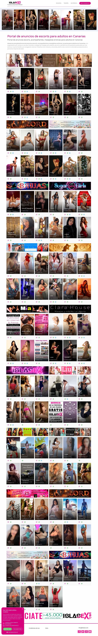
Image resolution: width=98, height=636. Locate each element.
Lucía (66, 577)
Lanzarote (24, 421)
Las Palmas (25, 334)
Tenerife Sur (39, 272)
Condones (39, 331)
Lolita (66, 454)
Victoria (66, 542)
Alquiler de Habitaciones (12, 233)
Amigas (10, 419)
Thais (52, 173)
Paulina (81, 296)
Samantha (39, 393)
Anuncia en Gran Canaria (55, 418)
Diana (40, 25)
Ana (80, 542)
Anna (9, 516)
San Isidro (81, 421)
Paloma (38, 454)
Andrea (81, 234)
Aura (16, 25)
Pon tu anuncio (85, 3)
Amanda (24, 542)
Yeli (37, 234)
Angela (38, 173)
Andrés (81, 516)
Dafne (66, 147)
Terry (9, 480)
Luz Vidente (68, 419)
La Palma (81, 149)
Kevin (23, 577)
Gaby (23, 234)
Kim (23, 454)
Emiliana (67, 331)
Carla (80, 173)
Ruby (80, 357)
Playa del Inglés (12, 605)
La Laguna (39, 113)
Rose (9, 85)
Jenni (9, 296)
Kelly (51, 577)
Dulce (38, 296)
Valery (52, 208)
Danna (52, 542)
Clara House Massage (40, 110)
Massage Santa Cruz (83, 110)
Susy (23, 147)
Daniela (53, 25)
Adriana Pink (40, 603)
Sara (4, 25)
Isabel (52, 480)
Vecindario (11, 457)
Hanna (10, 603)
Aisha (80, 270)
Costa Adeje (19, 28)
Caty (9, 577)
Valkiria (81, 480)
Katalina (81, 147)
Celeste (66, 393)
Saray (38, 147)
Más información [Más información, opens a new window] (6, 620)
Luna (51, 357)
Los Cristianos (7, 28)
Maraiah (66, 357)
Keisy (88, 25)
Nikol (66, 516)
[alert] (13, 620)
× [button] (22, 609)
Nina (65, 270)
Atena (66, 173)
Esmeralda (82, 454)
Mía (23, 85)
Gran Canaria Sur (83, 298)
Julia (51, 296)
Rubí (80, 419)
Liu (37, 270)
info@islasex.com (83, 628)
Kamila (24, 393)
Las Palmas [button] (74, 3)
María (23, 516)
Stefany (52, 516)
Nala (51, 85)
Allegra (52, 331)
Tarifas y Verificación (39, 356)
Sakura (10, 357)
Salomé (52, 270)
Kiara (51, 603)
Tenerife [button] (66, 3)
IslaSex (10, 331)
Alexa (80, 393)
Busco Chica (83, 85)
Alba (80, 208)
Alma (64, 25)
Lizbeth (10, 208)
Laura (38, 516)
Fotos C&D (11, 111)
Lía (65, 296)
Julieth (24, 296)
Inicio (46, 628)
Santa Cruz (55, 28)
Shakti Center (26, 331)
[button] (13, 632)
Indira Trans (25, 603)
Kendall (24, 419)
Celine (66, 208)
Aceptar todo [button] (7, 629)
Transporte (25, 480)
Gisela (9, 454)
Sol (80, 331)
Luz (28, 25)
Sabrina (52, 234)
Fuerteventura (54, 395)
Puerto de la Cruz (69, 395)
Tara (9, 542)
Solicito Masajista (27, 208)
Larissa (76, 25)
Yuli (9, 393)
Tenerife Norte (79, 28)
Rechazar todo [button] (18, 629)
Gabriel (66, 480)
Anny (51, 454)
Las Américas (31, 28)
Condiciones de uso (34, 628)
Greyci (38, 480)
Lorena (66, 234)
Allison (52, 147)
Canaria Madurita (84, 577)
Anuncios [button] (58, 3)
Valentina (24, 270)
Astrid (24, 357)
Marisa (52, 393)
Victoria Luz (39, 577)
